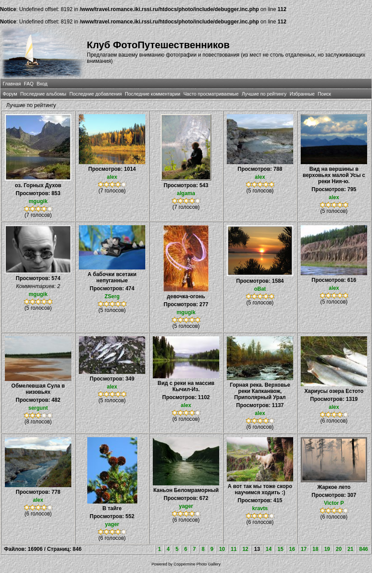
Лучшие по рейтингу (264, 93)
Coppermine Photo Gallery (197, 564)
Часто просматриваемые (211, 93)
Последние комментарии (152, 93)
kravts (259, 508)
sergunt (38, 408)
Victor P (334, 503)
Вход (42, 83)
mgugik (38, 201)
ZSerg (112, 296)
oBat (260, 289)
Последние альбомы (43, 93)
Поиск (324, 93)
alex (112, 177)
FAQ (29, 83)
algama (186, 193)
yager (112, 524)
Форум (10, 93)
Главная (12, 83)
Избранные (302, 93)
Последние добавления (96, 93)
